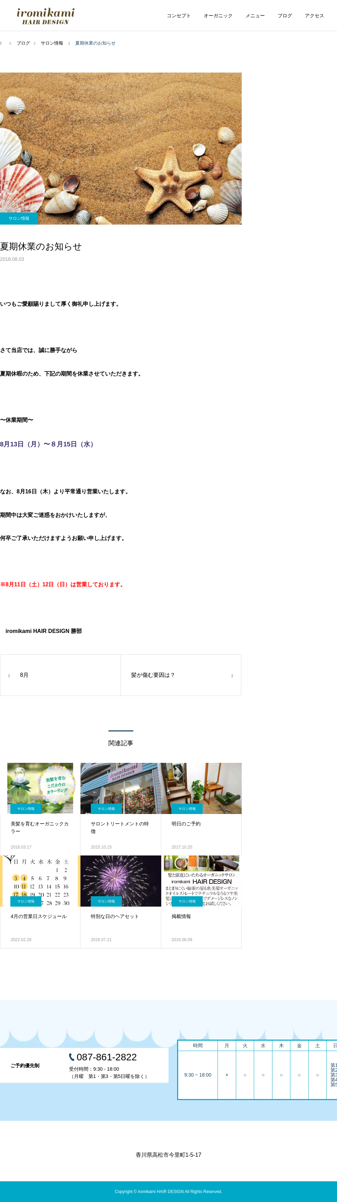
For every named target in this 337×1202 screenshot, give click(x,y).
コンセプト (179, 15)
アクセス (314, 15)
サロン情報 (19, 218)
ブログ (285, 15)
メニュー (255, 15)
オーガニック (218, 15)
